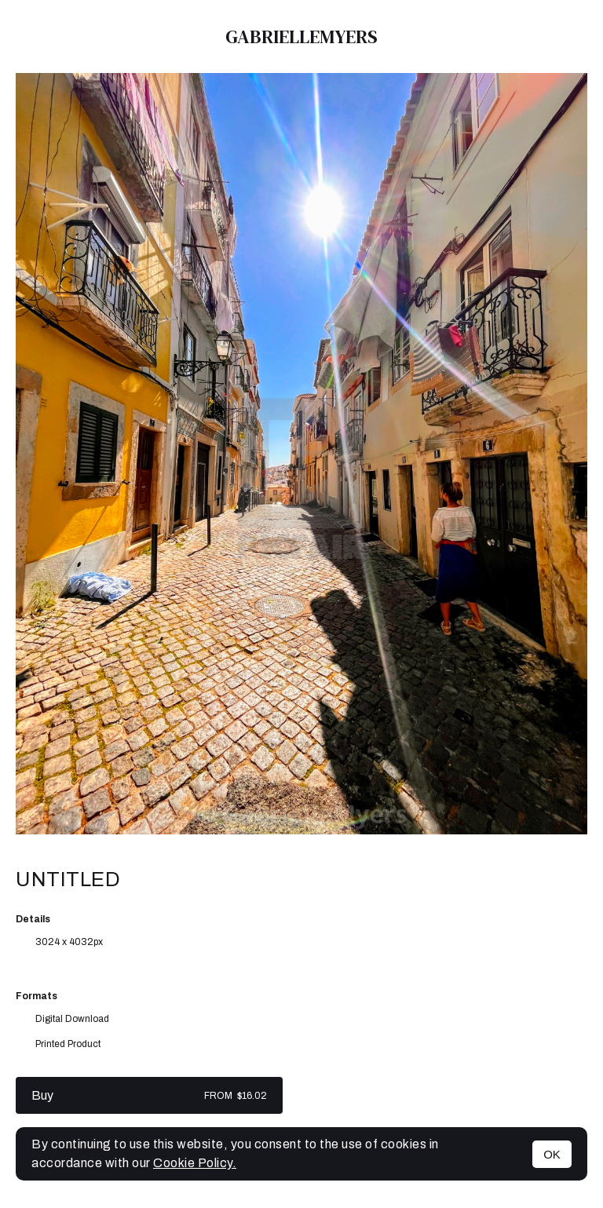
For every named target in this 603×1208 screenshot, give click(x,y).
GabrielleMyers (301, 36)
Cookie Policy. (194, 1163)
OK (552, 1154)
